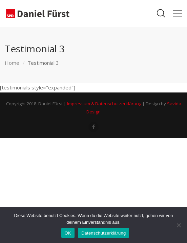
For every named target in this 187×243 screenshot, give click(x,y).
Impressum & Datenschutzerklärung (104, 104)
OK (68, 233)
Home (12, 62)
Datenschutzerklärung (103, 233)
